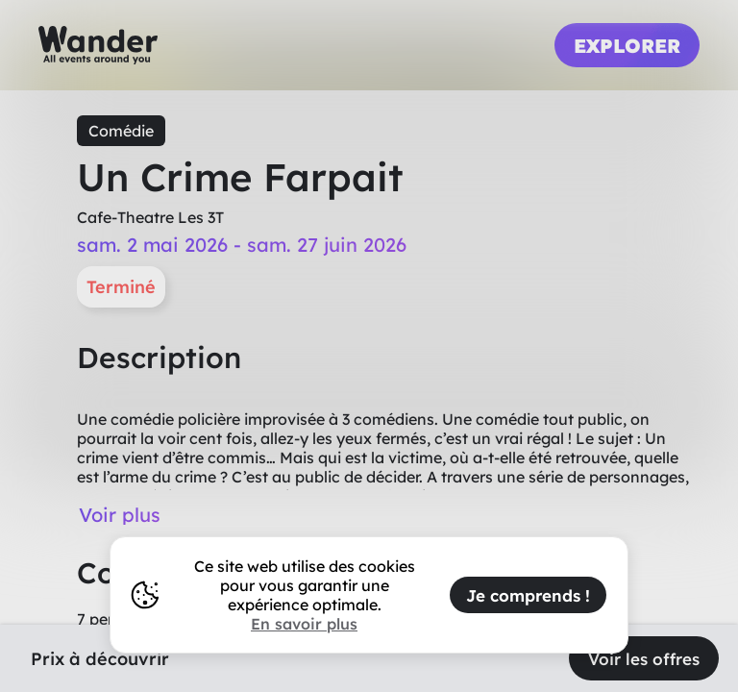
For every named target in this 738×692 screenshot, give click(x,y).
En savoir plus (304, 623)
